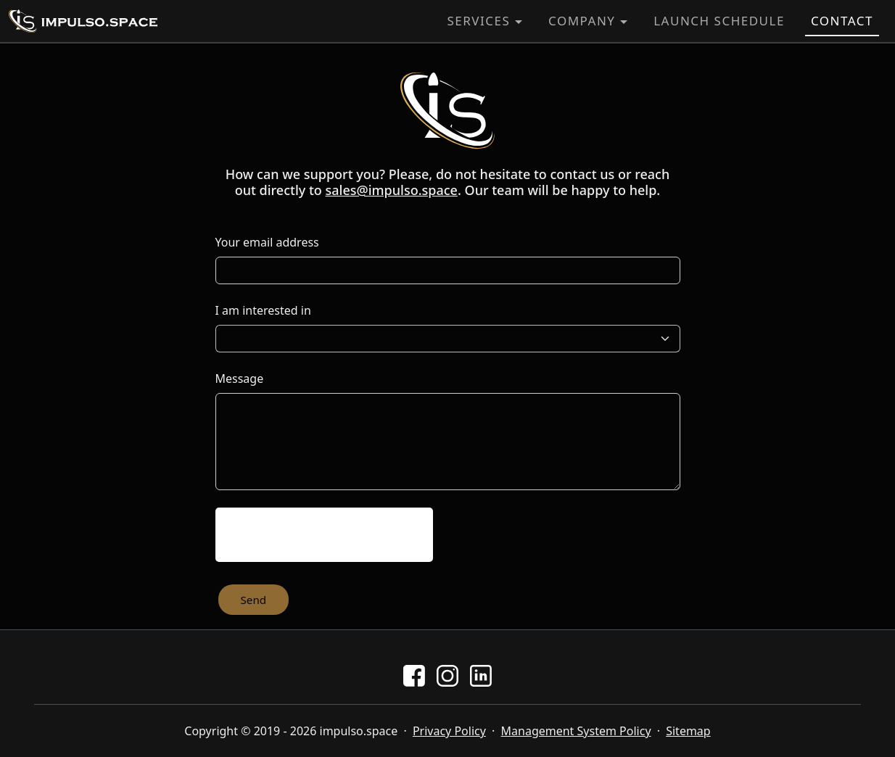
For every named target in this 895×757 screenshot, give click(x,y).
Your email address (267, 242)
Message (239, 378)
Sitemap (688, 731)
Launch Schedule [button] (719, 20)
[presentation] (324, 535)
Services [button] (478, 20)
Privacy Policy (449, 731)
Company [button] (581, 20)
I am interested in (263, 310)
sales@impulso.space (392, 190)
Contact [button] (842, 20)
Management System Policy (576, 731)
